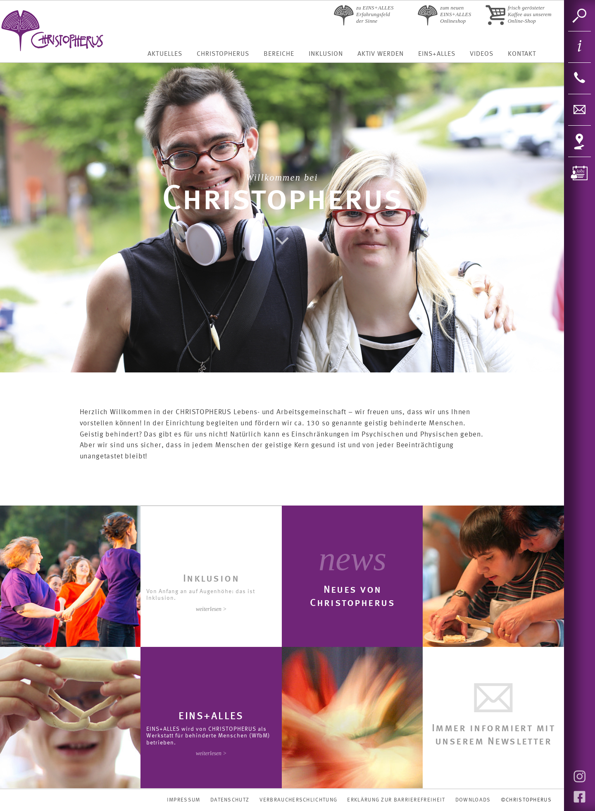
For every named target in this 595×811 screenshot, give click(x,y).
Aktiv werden (380, 54)
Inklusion (326, 54)
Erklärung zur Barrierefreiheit (396, 800)
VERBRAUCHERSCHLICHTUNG (298, 800)
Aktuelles (165, 54)
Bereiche (279, 54)
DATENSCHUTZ (229, 800)
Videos (481, 54)
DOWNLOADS (473, 800)
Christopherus (223, 54)
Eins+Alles (436, 54)
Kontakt (522, 54)
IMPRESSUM (183, 800)
